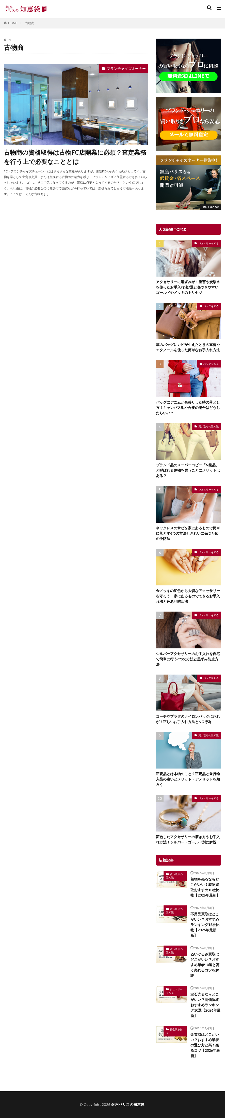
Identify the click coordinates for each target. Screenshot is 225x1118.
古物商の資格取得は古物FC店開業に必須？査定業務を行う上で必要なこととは (75, 157)
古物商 (29, 23)
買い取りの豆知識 (208, 426)
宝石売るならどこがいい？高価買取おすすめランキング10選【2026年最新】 (205, 1005)
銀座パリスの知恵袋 (127, 1104)
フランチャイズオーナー (126, 68)
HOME (13, 22)
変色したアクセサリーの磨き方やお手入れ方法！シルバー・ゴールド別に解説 (188, 839)
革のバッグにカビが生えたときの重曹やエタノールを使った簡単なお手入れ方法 (188, 347)
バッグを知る (211, 306)
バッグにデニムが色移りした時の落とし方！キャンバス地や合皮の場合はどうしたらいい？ (188, 407)
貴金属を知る (174, 1031)
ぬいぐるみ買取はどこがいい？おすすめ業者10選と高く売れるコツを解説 (204, 965)
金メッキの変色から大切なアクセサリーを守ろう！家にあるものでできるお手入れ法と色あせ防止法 (188, 595)
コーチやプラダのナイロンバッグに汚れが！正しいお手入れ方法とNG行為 (188, 719)
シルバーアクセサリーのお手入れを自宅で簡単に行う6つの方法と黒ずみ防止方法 (188, 658)
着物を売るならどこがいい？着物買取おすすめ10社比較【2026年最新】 (205, 887)
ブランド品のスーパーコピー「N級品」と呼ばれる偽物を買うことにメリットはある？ (188, 470)
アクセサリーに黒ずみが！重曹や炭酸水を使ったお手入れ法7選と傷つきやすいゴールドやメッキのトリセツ (188, 287)
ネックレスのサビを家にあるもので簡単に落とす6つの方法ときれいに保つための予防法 (188, 533)
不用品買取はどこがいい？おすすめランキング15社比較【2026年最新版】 (204, 924)
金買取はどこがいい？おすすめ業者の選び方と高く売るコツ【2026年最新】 (205, 1045)
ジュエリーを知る (208, 243)
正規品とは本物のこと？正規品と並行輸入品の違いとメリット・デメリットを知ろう (188, 779)
